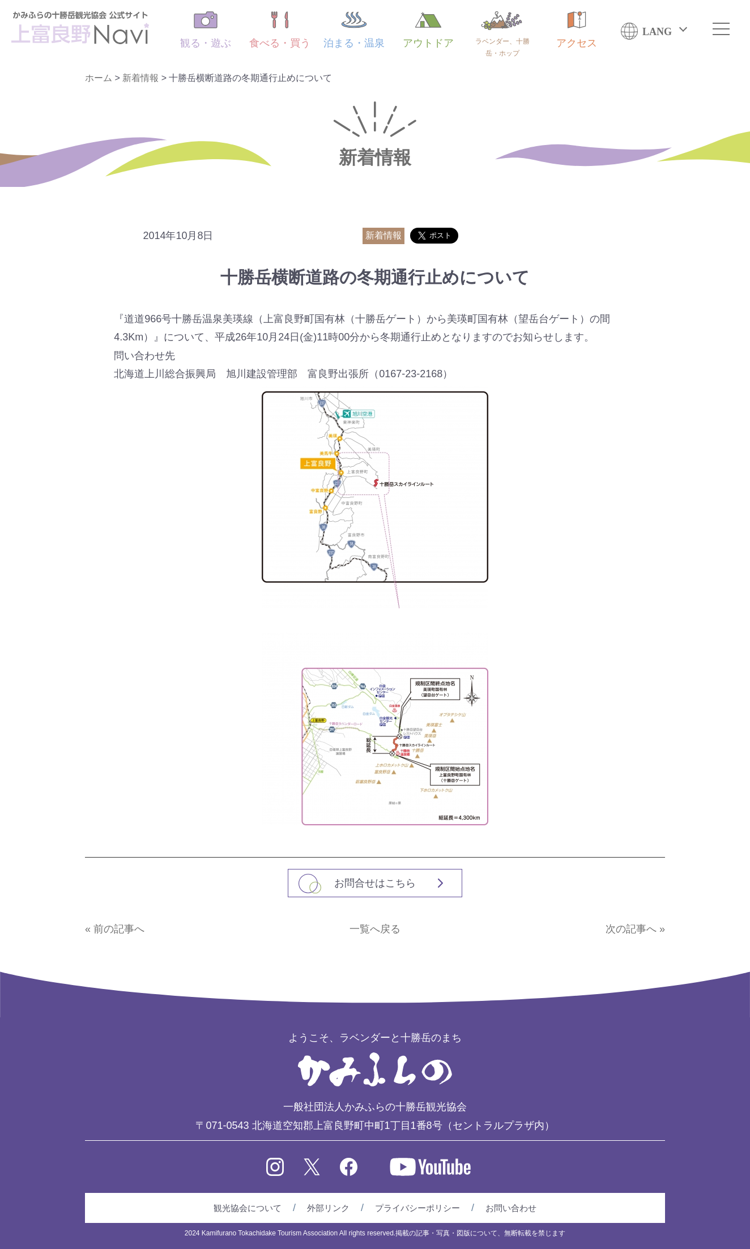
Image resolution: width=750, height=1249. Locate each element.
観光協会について (248, 1208)
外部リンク (328, 1208)
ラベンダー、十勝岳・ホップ (502, 34)
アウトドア (428, 30)
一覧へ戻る (375, 929)
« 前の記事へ (114, 929)
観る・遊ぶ (205, 30)
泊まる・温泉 (354, 30)
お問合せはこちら (375, 883)
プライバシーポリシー (417, 1208)
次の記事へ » (635, 929)
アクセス (576, 30)
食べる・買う (279, 30)
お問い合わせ (510, 1208)
